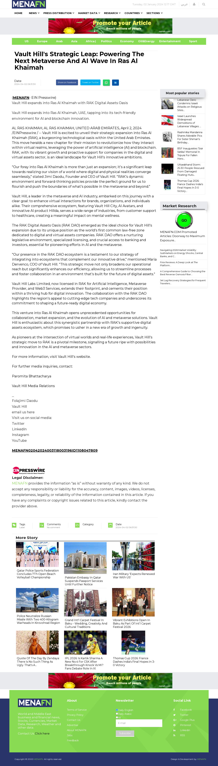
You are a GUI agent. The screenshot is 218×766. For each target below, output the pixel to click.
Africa (90, 41)
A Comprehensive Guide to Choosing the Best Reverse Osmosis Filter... (182, 273)
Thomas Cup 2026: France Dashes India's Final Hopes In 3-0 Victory (134, 662)
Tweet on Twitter (90, 82)
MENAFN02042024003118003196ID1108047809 (55, 450)
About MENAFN (76, 730)
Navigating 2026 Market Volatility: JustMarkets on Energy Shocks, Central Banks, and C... (181, 253)
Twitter (180, 714)
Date (17, 81)
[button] (194, 4)
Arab (59, 41)
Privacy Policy (75, 714)
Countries (132, 13)
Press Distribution (57, 13)
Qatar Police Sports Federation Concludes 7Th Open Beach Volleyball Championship (38, 574)
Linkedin (181, 730)
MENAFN (21, 98)
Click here (42, 733)
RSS (179, 735)
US (22, 41)
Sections (153, 13)
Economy (127, 41)
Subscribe (125, 733)
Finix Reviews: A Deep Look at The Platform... (179, 264)
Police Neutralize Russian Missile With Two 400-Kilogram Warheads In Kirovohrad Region (38, 619)
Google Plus (183, 720)
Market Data (87, 13)
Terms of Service (77, 709)
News (33, 13)
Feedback (73, 740)
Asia (74, 41)
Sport (191, 41)
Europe (42, 41)
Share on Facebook (67, 82)
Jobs (69, 735)
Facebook (182, 709)
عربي (184, 4)
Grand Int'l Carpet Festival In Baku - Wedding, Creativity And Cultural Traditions (86, 624)
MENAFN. (38, 759)
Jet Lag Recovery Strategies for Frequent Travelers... (183, 282)
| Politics (105, 41)
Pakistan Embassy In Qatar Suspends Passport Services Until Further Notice (84, 581)
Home (18, 13)
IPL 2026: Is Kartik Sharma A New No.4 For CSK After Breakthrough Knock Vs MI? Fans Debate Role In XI (84, 663)
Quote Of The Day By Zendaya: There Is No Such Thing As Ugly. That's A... (38, 662)
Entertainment (165, 41)
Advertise (72, 725)
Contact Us (73, 720)
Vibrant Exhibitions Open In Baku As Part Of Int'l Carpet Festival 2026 (132, 624)
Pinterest (182, 725)
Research (111, 13)
